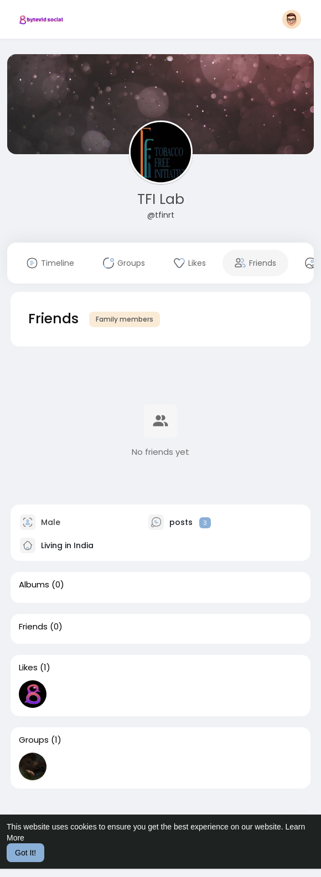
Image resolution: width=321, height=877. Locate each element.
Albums (34, 584)
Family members (124, 319)
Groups (34, 740)
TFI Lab (160, 199)
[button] (292, 19)
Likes (28, 667)
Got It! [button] (25, 852)
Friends (33, 626)
